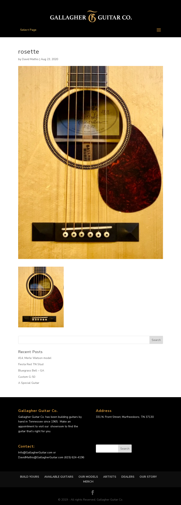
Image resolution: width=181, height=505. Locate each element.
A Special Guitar (28, 383)
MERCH (88, 482)
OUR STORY (148, 477)
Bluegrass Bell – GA (31, 370)
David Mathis (30, 59)
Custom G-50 (26, 377)
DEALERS (127, 477)
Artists (109, 477)
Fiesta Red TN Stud (30, 364)
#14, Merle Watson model (34, 358)
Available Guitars (58, 477)
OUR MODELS (88, 477)
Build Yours (29, 477)
